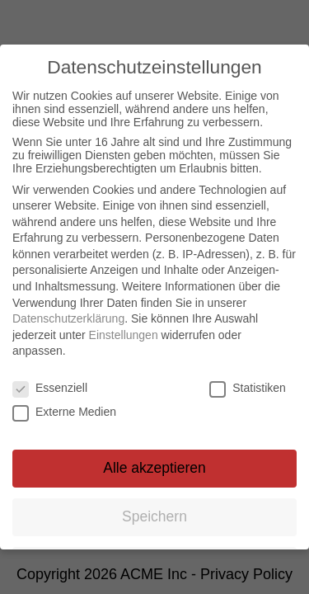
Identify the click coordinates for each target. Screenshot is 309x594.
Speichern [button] (154, 515)
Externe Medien (64, 410)
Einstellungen (123, 334)
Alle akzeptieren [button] (154, 467)
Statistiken (247, 387)
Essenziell (49, 387)
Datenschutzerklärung (68, 317)
